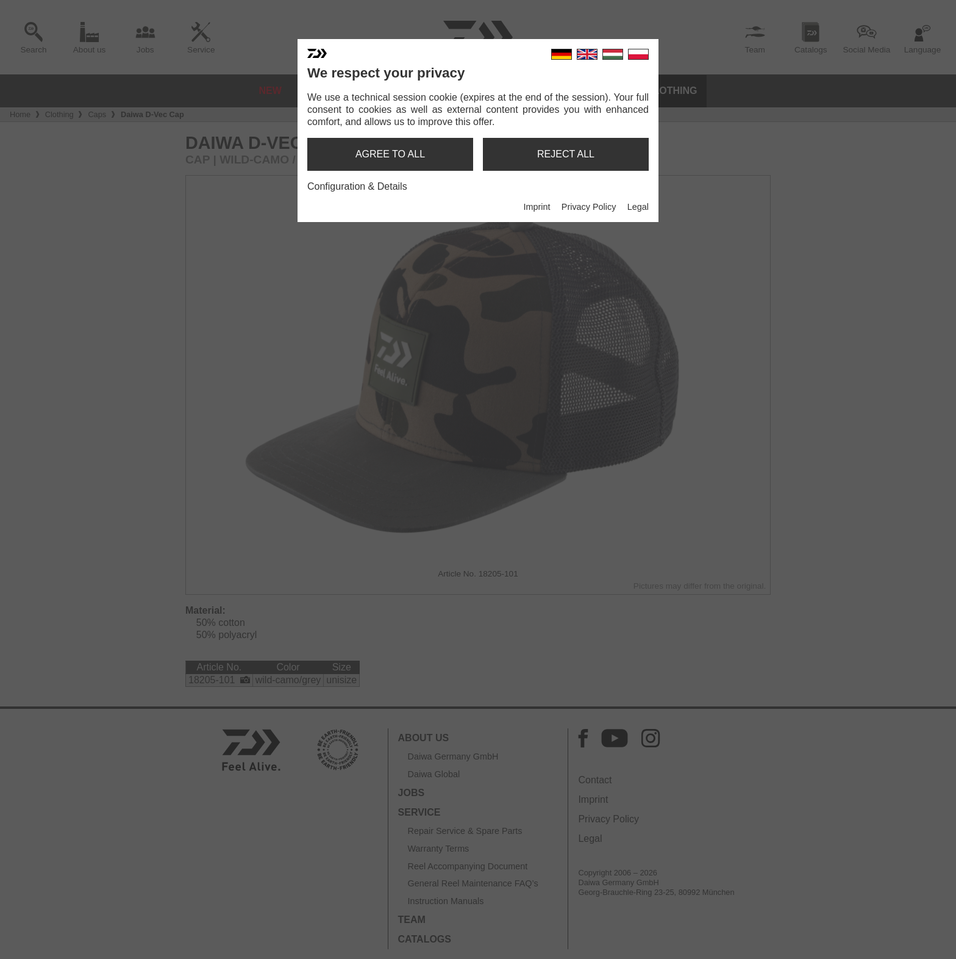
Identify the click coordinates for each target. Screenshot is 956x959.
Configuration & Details (357, 186)
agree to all (390, 154)
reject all (565, 154)
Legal (638, 207)
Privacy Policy (589, 207)
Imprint (536, 207)
